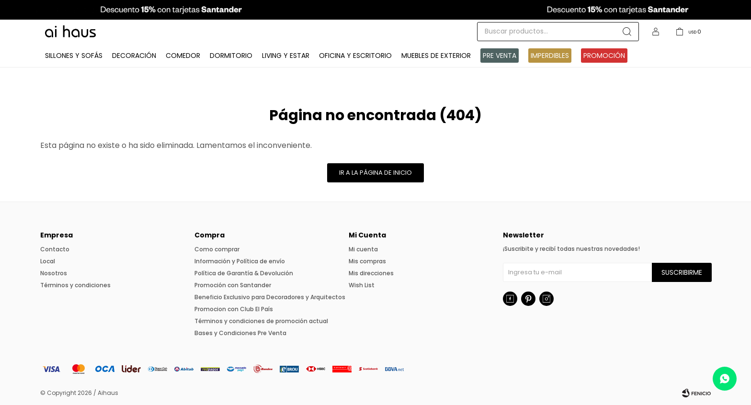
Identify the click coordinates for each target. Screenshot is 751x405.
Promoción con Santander (232, 285)
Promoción (604, 55)
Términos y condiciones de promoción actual (261, 321)
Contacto (54, 249)
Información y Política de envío (239, 261)
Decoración (134, 55)
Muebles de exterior (436, 55)
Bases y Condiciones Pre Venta (240, 333)
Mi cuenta (363, 249)
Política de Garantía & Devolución (243, 273)
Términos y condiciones (75, 285)
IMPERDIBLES (550, 55)
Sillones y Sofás (73, 55)
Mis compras (367, 261)
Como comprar (216, 249)
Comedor (183, 55)
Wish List (362, 285)
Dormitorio (231, 55)
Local (47, 261)
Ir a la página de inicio (375, 172)
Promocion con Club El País (233, 309)
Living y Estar (285, 55)
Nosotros (53, 273)
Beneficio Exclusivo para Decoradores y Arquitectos (269, 297)
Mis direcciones (371, 273)
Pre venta (499, 55)
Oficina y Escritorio (355, 55)
